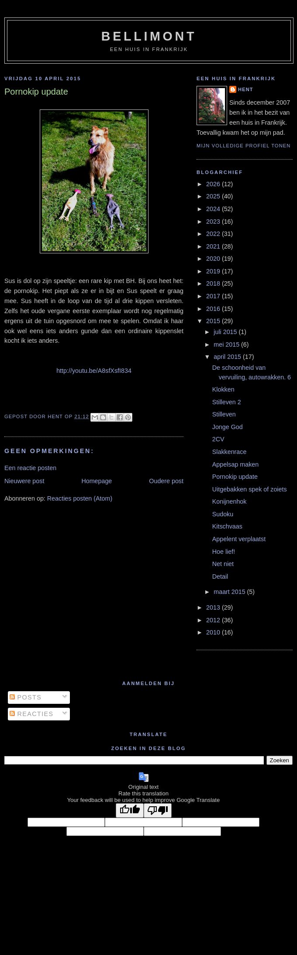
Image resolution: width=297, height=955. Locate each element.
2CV (218, 439)
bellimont (149, 36)
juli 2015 (226, 331)
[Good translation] (130, 810)
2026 (214, 184)
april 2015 (228, 356)
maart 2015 (230, 591)
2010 (214, 632)
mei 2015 (227, 344)
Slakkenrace (229, 451)
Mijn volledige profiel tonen (244, 145)
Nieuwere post (24, 481)
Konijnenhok (229, 501)
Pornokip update (235, 476)
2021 (214, 246)
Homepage (96, 481)
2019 (214, 271)
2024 (214, 208)
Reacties (31, 713)
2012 (214, 620)
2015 (214, 320)
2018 (214, 283)
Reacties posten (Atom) (79, 498)
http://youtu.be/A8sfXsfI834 (93, 370)
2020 (214, 258)
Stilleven (224, 414)
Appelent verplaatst (239, 538)
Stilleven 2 (226, 402)
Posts (25, 697)
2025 (214, 196)
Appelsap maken (235, 464)
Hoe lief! (223, 551)
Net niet (223, 563)
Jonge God (227, 426)
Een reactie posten (30, 467)
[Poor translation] (158, 810)
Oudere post (166, 481)
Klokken (223, 389)
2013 (214, 607)
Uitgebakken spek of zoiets (249, 489)
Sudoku (223, 514)
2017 (214, 296)
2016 (214, 308)
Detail (220, 576)
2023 (214, 221)
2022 (214, 233)
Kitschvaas (227, 526)
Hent (245, 89)
